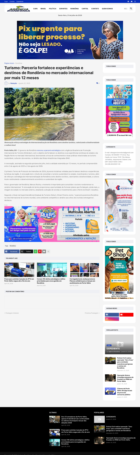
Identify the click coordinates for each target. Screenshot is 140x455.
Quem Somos (107, 9)
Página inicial (9, 63)
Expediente (20, 1)
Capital (85, 9)
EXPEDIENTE (111, 417)
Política (52, 9)
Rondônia (74, 9)
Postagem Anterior (12, 313)
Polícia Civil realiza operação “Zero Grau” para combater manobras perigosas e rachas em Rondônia (125, 363)
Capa (6, 1)
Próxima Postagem (91, 313)
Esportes (63, 9)
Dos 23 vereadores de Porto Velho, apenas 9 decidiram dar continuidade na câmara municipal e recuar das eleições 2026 (75, 420)
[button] (126, 9)
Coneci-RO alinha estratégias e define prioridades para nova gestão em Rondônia (51, 281)
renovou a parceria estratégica (49, 150)
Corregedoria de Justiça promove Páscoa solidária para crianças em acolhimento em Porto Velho (82, 281)
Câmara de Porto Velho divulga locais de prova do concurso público (124, 391)
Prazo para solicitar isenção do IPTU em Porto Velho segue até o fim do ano (19, 280)
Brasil (43, 9)
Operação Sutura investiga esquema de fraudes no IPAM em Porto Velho (125, 378)
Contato (12, 1)
